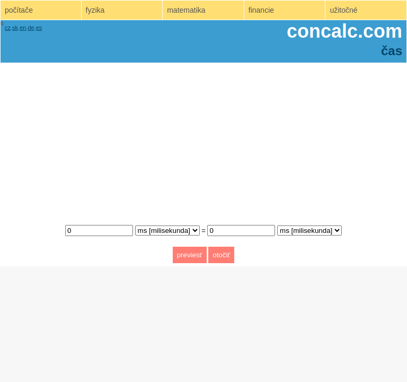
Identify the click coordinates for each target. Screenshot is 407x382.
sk (15, 27)
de (31, 27)
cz (8, 27)
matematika (186, 10)
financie (261, 10)
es (39, 27)
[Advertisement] (203, 141)
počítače (19, 10)
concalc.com (344, 31)
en (23, 27)
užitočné (343, 10)
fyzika (95, 10)
